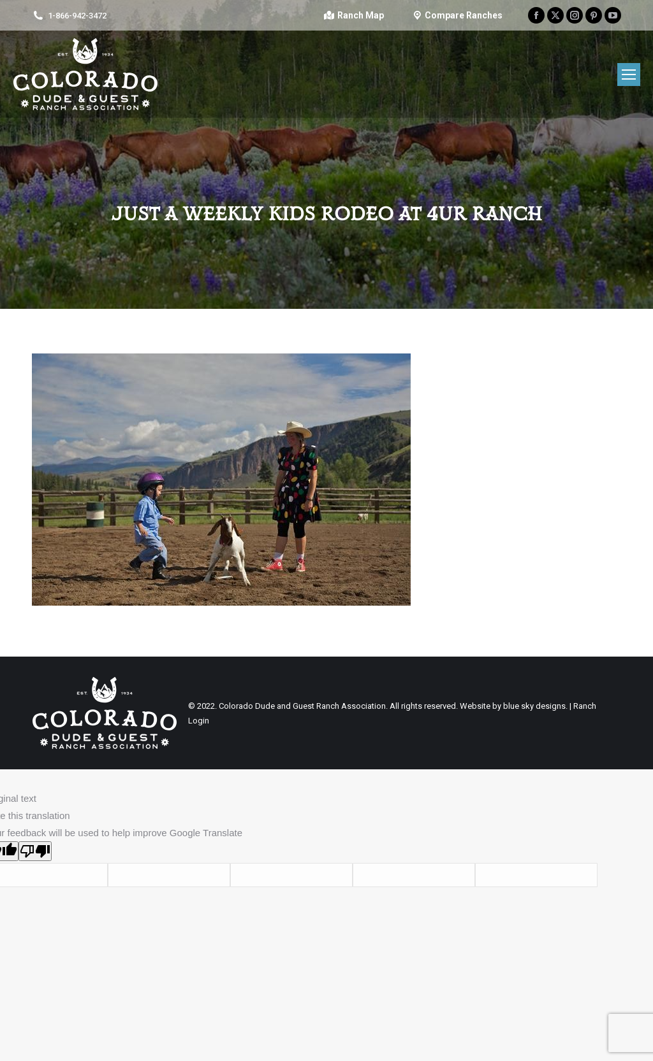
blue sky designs (534, 706)
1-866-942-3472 (77, 15)
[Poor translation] (35, 851)
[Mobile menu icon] (628, 74)
